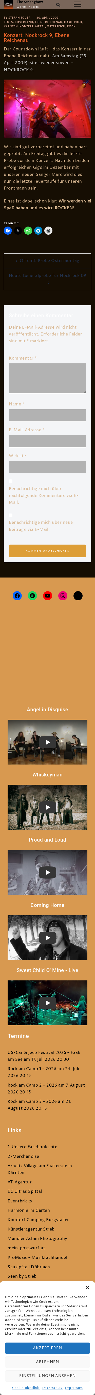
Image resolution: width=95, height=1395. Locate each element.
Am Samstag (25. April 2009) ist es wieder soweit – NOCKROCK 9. (46, 62)
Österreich (56, 26)
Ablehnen (47, 1362)
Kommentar (23, 358)
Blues (8, 22)
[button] (87, 1287)
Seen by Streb (22, 1276)
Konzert (26, 26)
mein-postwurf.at (26, 1248)
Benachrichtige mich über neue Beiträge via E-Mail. (41, 526)
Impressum (74, 1388)
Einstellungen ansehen (47, 1376)
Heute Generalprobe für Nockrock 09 (47, 275)
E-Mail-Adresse (27, 430)
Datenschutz (52, 1388)
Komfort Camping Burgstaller (38, 1220)
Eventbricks (20, 1201)
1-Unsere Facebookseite (32, 1147)
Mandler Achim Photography (37, 1238)
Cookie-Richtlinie (26, 1388)
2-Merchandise (23, 1156)
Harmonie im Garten (29, 1210)
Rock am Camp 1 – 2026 (32, 1069)
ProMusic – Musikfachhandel (37, 1257)
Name (16, 404)
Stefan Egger (19, 18)
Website (17, 456)
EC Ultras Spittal (25, 1191)
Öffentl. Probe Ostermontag (50, 261)
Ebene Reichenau (48, 22)
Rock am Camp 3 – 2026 (32, 1101)
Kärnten (11, 26)
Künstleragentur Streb (31, 1229)
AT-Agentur (20, 1182)
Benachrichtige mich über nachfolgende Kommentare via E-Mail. (44, 495)
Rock (71, 26)
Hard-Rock (73, 22)
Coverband (24, 22)
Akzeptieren (47, 1348)
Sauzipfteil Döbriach (29, 1267)
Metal (40, 26)
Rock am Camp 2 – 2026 (32, 1085)
